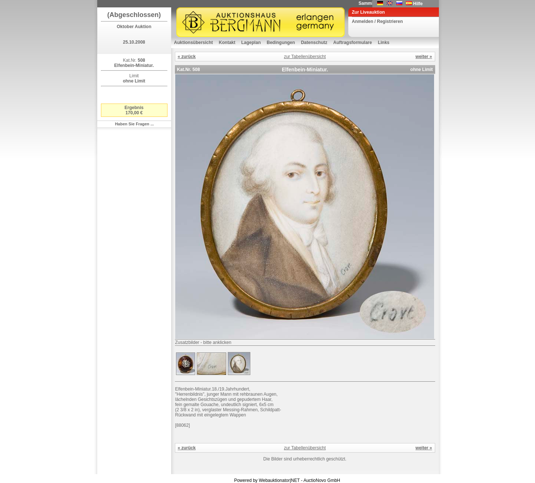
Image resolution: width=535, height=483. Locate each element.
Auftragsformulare (352, 42)
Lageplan (251, 42)
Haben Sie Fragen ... (134, 124)
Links (383, 42)
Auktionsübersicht (193, 42)
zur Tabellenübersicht (305, 56)
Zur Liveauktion (368, 12)
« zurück (187, 56)
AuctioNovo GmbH (322, 480)
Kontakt (227, 42)
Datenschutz (314, 42)
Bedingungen (281, 42)
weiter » (424, 56)
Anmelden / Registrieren (377, 21)
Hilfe (418, 3)
